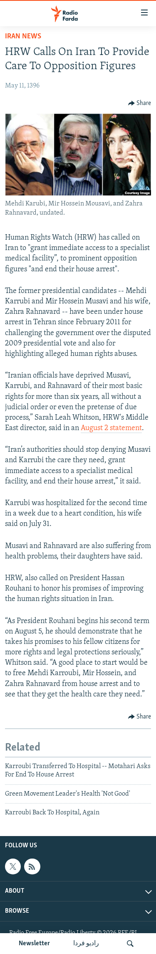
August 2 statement (111, 428)
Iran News (23, 36)
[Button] (139, 103)
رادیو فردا (86, 943)
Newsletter (34, 943)
